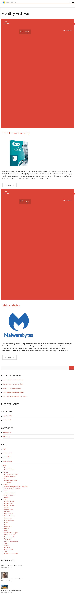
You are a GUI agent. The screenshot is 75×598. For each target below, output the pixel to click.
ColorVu (8, 482)
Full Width (7, 547)
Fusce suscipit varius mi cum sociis (13, 392)
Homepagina (8, 468)
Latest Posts (8, 518)
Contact (5, 491)
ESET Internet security (16, 133)
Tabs (5, 551)
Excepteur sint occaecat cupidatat (13, 384)
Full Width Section (9, 516)
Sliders (6, 530)
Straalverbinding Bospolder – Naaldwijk (16, 486)
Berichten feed (7, 453)
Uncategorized (7, 432)
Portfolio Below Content (11, 541)
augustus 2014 (7, 416)
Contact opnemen (9, 493)
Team (6, 543)
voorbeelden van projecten (12, 489)
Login (4, 449)
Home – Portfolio (9, 537)
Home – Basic (8, 503)
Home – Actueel (9, 470)
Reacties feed (7, 457)
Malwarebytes (11, 305)
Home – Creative (9, 501)
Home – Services (9, 505)
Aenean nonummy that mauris (12, 388)
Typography (7, 539)
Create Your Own (9, 535)
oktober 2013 (7, 420)
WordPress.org (7, 461)
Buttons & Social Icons (11, 553)
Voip (5, 478)
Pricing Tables (8, 549)
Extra (4, 499)
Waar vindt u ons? (9, 495)
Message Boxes (9, 520)
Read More (8, 185)
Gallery (6, 507)
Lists (5, 524)
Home (4, 466)
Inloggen (5, 484)
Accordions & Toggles (11, 532)
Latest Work (8, 526)
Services (6, 545)
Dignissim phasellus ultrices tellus (13, 380)
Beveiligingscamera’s (10, 480)
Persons (6, 528)
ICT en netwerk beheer (11, 474)
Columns (7, 512)
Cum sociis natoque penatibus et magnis (15, 396)
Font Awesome (9, 514)
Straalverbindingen (9, 476)
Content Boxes (8, 510)
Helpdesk (7, 497)
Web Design (6, 436)
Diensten (5, 472)
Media (6, 522)
